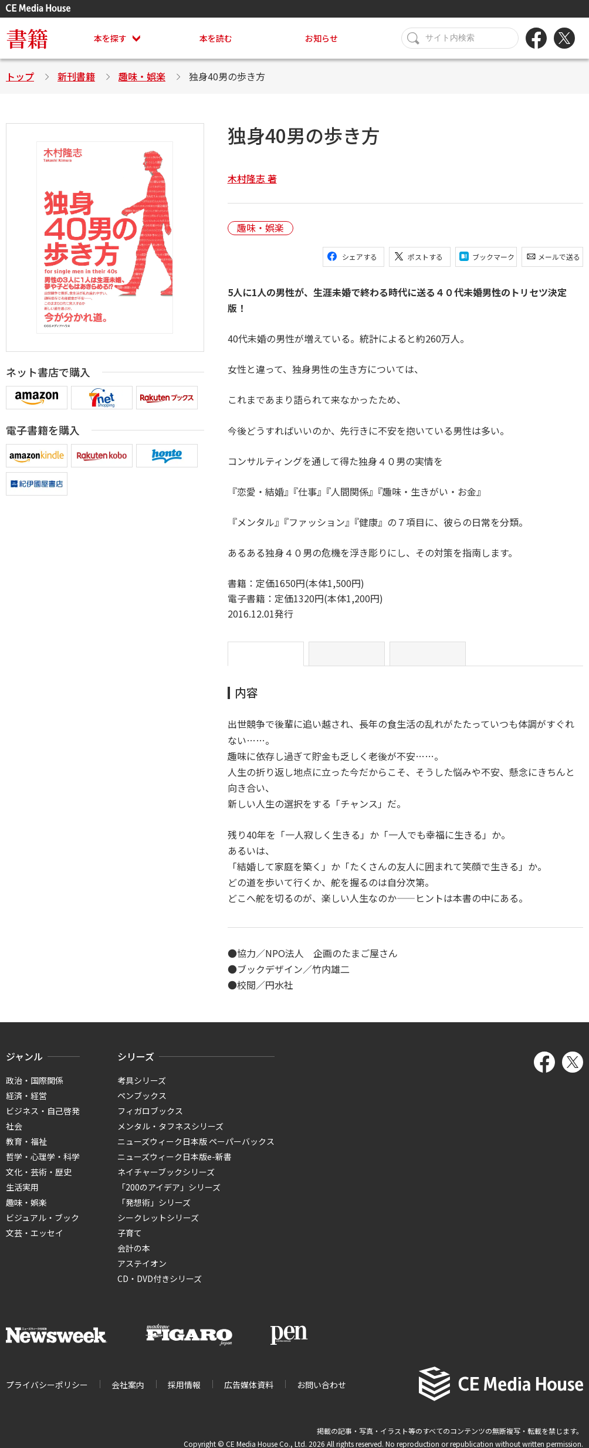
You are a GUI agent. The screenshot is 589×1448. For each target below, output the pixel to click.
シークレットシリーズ (158, 1227)
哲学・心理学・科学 (43, 1166)
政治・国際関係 (34, 1090)
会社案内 (127, 1394)
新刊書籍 (76, 76)
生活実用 (22, 1196)
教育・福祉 (26, 1151)
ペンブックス (142, 1105)
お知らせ (321, 38)
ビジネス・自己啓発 (43, 1120)
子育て (129, 1242)
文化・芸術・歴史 (39, 1181)
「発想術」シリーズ (154, 1212)
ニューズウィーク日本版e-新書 (174, 1166)
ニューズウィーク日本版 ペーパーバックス (196, 1151)
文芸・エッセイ (34, 1242)
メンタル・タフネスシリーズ (170, 1135)
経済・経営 (26, 1105)
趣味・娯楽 (142, 76)
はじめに (346, 659)
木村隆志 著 (252, 178)
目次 (427, 659)
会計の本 (133, 1257)
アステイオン (142, 1273)
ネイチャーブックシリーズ (166, 1181)
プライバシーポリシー (47, 1394)
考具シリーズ (141, 1090)
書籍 (27, 38)
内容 (265, 659)
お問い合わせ (321, 1394)
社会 (14, 1135)
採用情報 (184, 1394)
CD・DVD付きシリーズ (159, 1288)
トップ (20, 76)
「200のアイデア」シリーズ (169, 1196)
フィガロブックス (150, 1120)
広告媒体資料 (248, 1394)
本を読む (215, 38)
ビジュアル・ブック (42, 1227)
